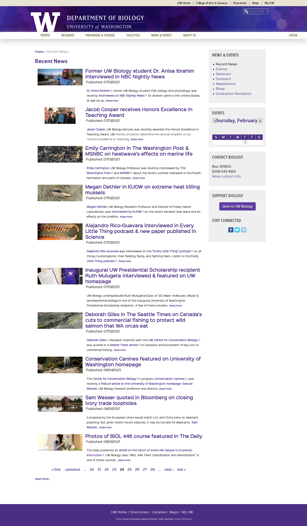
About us (189, 35)
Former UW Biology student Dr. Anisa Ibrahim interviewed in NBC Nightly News (139, 73)
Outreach (223, 79)
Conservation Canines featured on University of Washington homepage (143, 361)
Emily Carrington (98, 168)
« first (56, 469)
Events (221, 69)
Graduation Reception (233, 93)
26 (137, 469)
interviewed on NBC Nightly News (123, 95)
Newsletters (226, 83)
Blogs (220, 88)
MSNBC (126, 173)
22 (107, 469)
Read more (112, 100)
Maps (255, 3)
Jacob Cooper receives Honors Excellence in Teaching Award (138, 112)
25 (130, 469)
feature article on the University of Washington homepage (141, 383)
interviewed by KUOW (128, 211)
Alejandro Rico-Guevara (103, 251)
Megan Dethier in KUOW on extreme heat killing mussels (142, 189)
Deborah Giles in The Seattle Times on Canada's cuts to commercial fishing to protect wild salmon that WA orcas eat (143, 320)
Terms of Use (187, 519)
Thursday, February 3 (238, 120)
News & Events (161, 35)
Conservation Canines (171, 378)
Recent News (226, 64)
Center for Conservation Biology (116, 378)
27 (145, 469)
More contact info (226, 176)
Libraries (159, 512)
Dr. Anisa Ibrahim (99, 90)
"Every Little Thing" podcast (172, 251)
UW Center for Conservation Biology (174, 340)
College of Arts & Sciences (212, 3)
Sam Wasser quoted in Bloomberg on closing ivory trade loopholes (139, 400)
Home (39, 52)
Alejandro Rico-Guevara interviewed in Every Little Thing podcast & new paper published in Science (140, 231)
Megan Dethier (97, 206)
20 (92, 469)
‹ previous (72, 469)
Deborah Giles (97, 340)
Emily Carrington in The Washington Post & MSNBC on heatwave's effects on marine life (139, 151)
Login (293, 35)
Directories (240, 3)
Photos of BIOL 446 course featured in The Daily (143, 436)
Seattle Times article (125, 345)
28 (152, 469)
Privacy (177, 519)
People (45, 35)
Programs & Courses (100, 35)
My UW (269, 3)
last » (181, 469)
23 (114, 469)
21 (99, 469)
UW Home (183, 3)
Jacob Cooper (96, 129)
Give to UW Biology (237, 206)
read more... (42, 479)
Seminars (223, 74)
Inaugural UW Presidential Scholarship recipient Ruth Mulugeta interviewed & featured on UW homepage (142, 275)
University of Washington (45, 22)
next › (169, 469)
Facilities (133, 35)
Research (68, 35)
